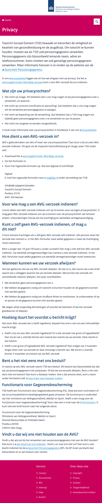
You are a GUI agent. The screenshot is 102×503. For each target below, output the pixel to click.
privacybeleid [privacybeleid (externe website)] (17, 78)
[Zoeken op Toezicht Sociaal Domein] (97, 21)
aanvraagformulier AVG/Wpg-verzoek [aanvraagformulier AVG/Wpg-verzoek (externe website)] (42, 156)
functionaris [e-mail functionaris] (87, 402)
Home (6, 20)
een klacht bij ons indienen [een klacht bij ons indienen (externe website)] (30, 444)
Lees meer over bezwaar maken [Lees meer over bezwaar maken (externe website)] (44, 378)
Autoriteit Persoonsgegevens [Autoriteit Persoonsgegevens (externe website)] (22, 70)
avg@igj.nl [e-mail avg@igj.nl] (51, 177)
